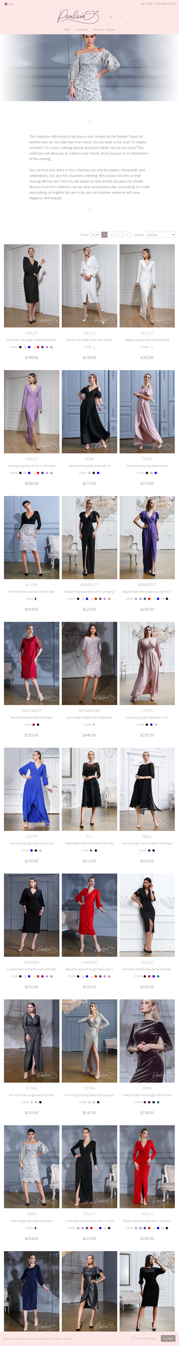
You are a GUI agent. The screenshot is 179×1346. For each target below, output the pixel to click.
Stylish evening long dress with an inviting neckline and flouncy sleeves (89, 413)
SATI (89, 1090)
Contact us (13, 1306)
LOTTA (147, 599)
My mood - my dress (104, 29)
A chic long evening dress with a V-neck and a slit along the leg (89, 1001)
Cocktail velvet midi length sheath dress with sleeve (147, 903)
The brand (84, 1313)
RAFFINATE (31, 599)
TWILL (147, 697)
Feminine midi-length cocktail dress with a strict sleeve (32, 314)
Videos (82, 1320)
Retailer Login (15, 1320)
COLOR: (14, 319)
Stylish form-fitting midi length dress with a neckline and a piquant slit (31, 1198)
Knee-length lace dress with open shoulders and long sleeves (31, 1001)
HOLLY (32, 305)
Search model (15, 1313)
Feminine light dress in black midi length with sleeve (147, 707)
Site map (48, 1320)
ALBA (31, 1188)
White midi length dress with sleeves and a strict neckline (89, 314)
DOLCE (147, 796)
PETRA (31, 894)
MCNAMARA (89, 599)
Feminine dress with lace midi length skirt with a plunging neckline (32, 511)
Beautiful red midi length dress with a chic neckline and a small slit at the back (89, 805)
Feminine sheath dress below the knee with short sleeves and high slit (147, 805)
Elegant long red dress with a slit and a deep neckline (147, 1001)
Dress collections (88, 1306)
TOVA (89, 403)
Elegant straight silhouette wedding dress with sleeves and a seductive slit (147, 314)
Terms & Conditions (54, 1306)
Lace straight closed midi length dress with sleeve (89, 609)
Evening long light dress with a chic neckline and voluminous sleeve (147, 609)
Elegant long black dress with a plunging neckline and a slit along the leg (89, 511)
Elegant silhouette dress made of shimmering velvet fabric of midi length (147, 1099)
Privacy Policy (50, 1313)
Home (67, 29)
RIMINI (147, 1090)
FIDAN (31, 1090)
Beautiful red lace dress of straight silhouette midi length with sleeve (31, 609)
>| (126, 234)
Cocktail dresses (121, 1320)
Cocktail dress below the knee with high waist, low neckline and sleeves (31, 805)
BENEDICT (89, 501)
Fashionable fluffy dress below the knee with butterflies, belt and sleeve (89, 707)
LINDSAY (31, 796)
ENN (147, 894)
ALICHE (31, 501)
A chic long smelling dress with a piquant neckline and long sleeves (89, 903)
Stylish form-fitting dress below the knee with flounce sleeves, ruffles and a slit (89, 1099)
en (9, 4)
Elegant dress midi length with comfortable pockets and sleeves (32, 1099)
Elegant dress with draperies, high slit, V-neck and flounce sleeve (147, 511)
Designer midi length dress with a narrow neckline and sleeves (89, 1198)
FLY (89, 697)
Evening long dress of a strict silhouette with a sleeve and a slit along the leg (32, 413)
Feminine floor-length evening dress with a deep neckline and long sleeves (31, 903)
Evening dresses (121, 1313)
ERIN (31, 992)
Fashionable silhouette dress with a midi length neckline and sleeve (147, 1198)
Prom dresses (119, 1306)
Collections (82, 29)
